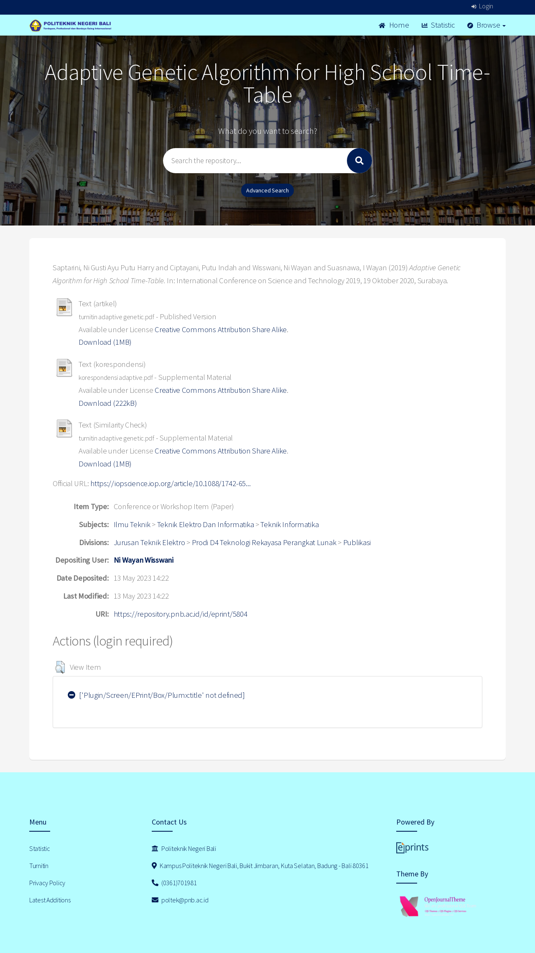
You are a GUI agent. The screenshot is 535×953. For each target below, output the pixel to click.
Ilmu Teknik (132, 524)
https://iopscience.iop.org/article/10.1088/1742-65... (170, 483)
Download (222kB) (108, 403)
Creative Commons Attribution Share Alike (221, 329)
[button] (60, 667)
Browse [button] (486, 25)
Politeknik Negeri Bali (184, 848)
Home (394, 25)
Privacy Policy (47, 883)
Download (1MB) (105, 342)
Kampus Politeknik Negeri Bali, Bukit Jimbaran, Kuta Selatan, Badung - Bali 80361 (260, 865)
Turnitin (38, 865)
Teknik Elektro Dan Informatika (205, 524)
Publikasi (357, 542)
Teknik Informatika (289, 524)
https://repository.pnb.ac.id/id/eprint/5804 (180, 614)
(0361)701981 (174, 883)
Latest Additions (50, 900)
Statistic (438, 25)
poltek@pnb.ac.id (180, 900)
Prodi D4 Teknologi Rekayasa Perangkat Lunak (264, 542)
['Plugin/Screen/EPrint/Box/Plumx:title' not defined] (156, 695)
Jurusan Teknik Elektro (149, 542)
